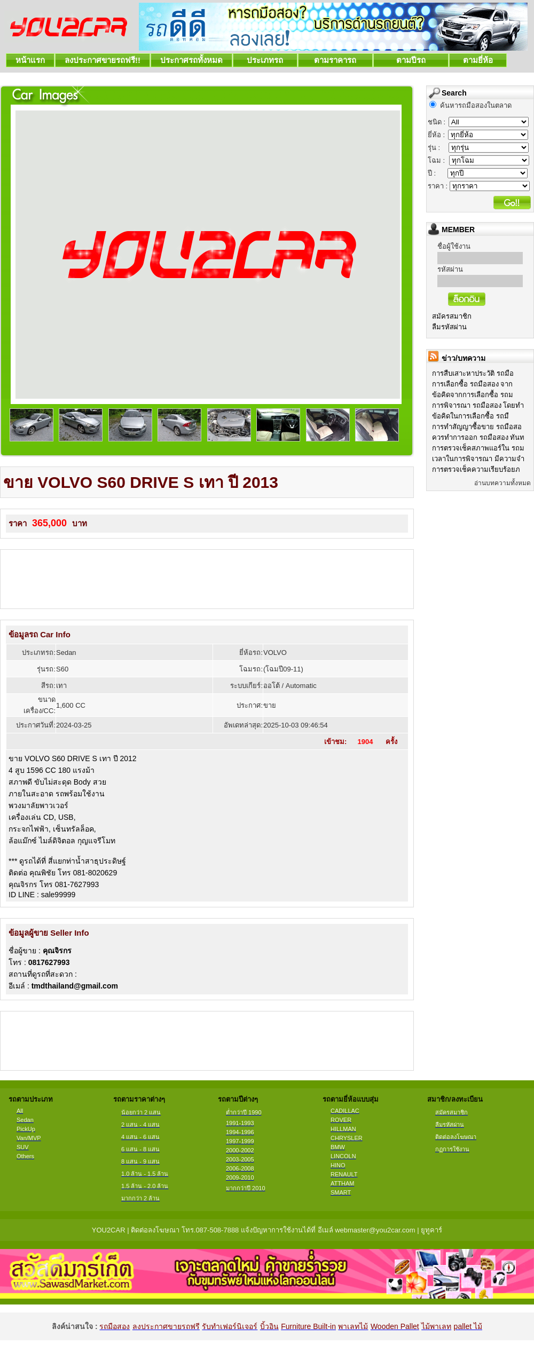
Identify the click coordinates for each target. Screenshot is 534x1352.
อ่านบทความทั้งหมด (502, 483)
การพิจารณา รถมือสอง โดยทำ (478, 405)
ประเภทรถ (265, 60)
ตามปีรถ (411, 60)
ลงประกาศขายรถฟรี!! (102, 60)
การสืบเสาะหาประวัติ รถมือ (473, 373)
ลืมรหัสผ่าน (449, 327)
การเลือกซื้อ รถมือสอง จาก (472, 384)
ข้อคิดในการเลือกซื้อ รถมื (470, 416)
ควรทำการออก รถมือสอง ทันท (478, 437)
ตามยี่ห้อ (478, 60)
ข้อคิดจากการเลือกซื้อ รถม (472, 395)
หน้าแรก (30, 60)
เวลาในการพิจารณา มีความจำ (478, 459)
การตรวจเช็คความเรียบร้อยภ (476, 469)
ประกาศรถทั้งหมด (191, 60)
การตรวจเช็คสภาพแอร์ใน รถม (478, 448)
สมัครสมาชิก (452, 316)
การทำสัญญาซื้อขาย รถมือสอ (477, 427)
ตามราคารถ (335, 60)
